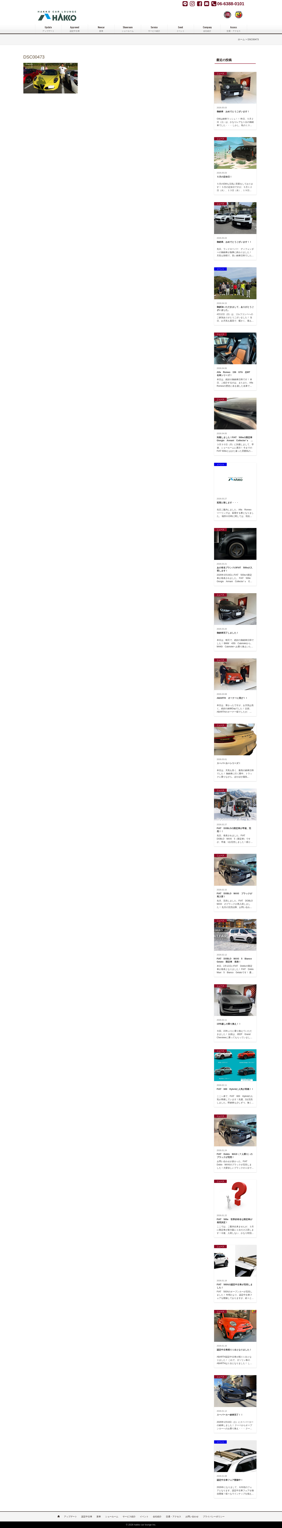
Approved (74, 29)
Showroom (127, 29)
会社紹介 (157, 1516)
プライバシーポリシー (214, 1516)
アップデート (70, 1516)
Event (180, 29)
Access (233, 29)
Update (48, 29)
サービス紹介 (129, 1516)
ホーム (241, 39)
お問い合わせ (192, 1516)
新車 (99, 1516)
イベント (144, 1516)
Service (154, 29)
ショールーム (111, 1516)
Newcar (101, 29)
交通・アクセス (173, 1516)
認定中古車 (86, 1516)
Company (207, 29)
